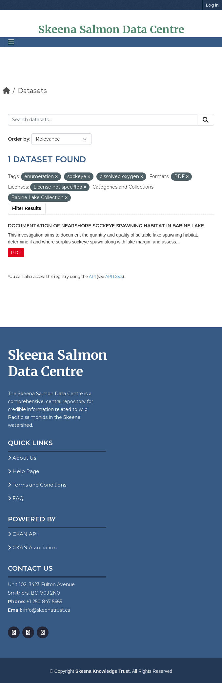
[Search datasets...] (102, 120)
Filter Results (26, 208)
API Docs (114, 276)
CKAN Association (32, 547)
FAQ (16, 498)
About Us (22, 458)
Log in (212, 5)
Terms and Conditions (37, 485)
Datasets (32, 91)
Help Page (23, 471)
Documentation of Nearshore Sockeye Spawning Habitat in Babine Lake (106, 226)
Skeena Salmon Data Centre (111, 29)
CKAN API (23, 534)
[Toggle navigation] (11, 42)
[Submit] (205, 120)
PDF (16, 253)
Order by (18, 139)
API (92, 276)
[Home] (6, 91)
